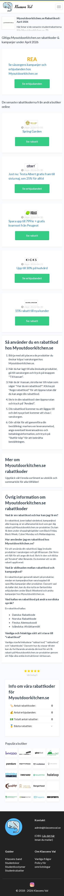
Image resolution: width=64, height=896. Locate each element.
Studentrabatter (14, 870)
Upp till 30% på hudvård (32, 268)
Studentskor (12, 862)
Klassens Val (23, 7)
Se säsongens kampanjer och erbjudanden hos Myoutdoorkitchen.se (27, 69)
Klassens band (13, 858)
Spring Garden (32, 131)
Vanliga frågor (43, 858)
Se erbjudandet (32, 188)
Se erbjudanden (32, 83)
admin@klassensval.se (48, 827)
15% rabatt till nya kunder (32, 311)
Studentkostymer (15, 866)
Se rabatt (32, 141)
